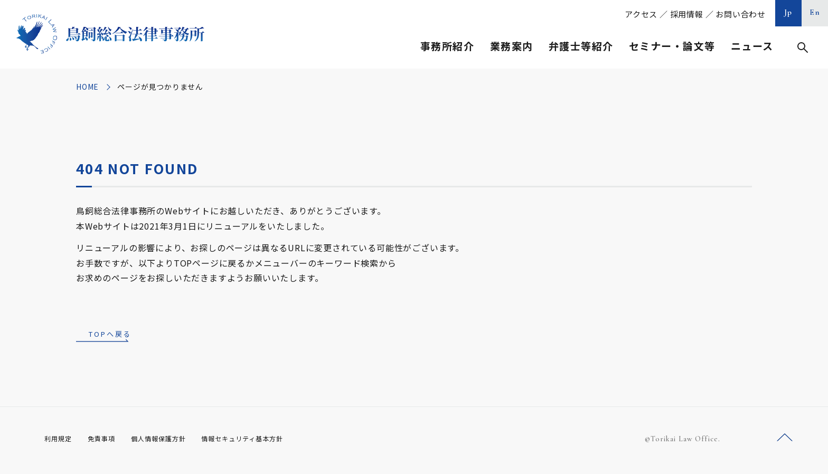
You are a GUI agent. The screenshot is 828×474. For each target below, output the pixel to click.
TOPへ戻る (109, 335)
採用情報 (686, 14)
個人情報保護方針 (172, 442)
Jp (788, 12)
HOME (87, 86)
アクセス (641, 14)
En (815, 12)
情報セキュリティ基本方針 (267, 442)
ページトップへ (785, 441)
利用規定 (60, 442)
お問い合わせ (741, 14)
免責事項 (108, 442)
